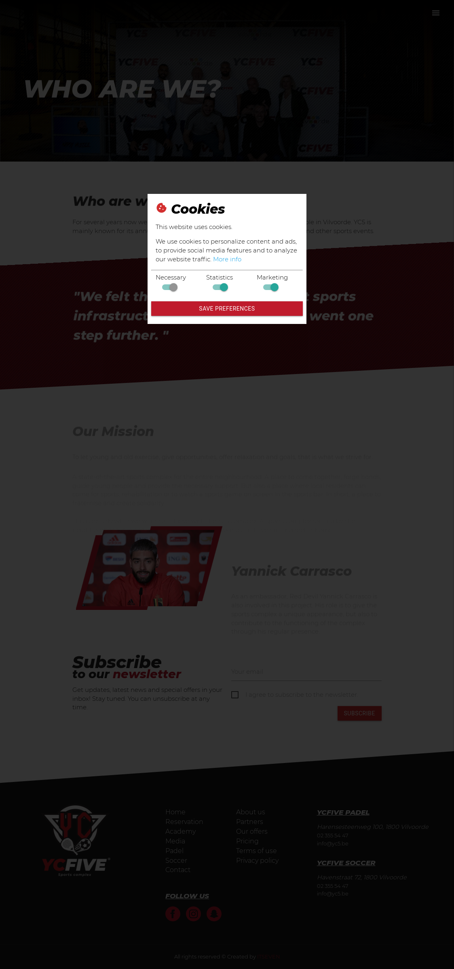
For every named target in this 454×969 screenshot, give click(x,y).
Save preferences (227, 308)
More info (227, 259)
